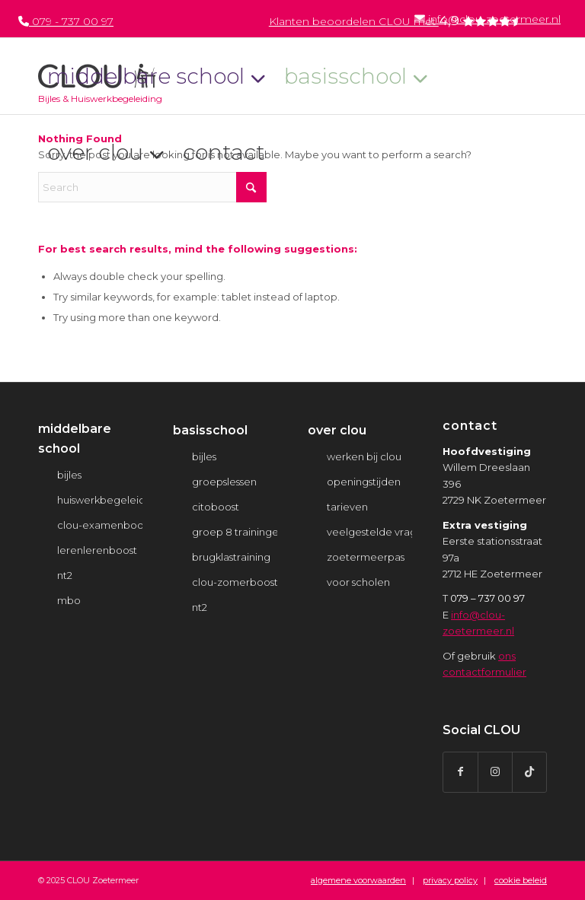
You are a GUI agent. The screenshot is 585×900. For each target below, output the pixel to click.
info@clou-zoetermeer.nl (487, 19)
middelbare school (74, 438)
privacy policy (450, 880)
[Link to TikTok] (529, 771)
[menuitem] (487, 18)
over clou (337, 430)
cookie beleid (520, 880)
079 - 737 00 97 (65, 21)
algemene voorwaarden (358, 880)
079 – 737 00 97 (487, 598)
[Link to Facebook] (460, 771)
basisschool (210, 430)
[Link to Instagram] (495, 771)
